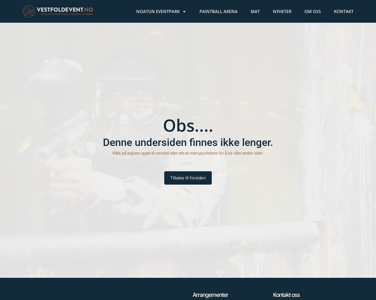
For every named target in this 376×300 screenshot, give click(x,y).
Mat (255, 11)
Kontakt (344, 11)
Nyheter (282, 11)
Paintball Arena (218, 11)
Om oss (312, 11)
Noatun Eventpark (161, 11)
